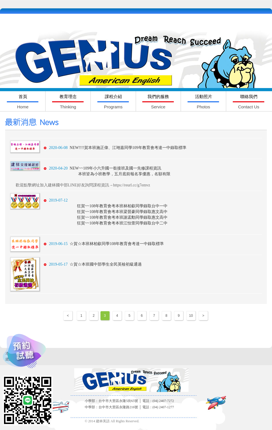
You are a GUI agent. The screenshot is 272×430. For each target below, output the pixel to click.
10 (191, 316)
